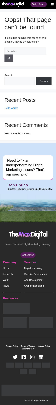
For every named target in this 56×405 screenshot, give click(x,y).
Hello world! (11, 108)
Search (8, 75)
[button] (52, 4)
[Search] (8, 58)
